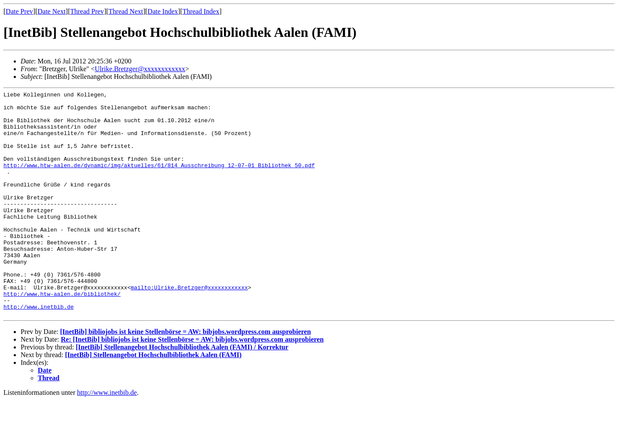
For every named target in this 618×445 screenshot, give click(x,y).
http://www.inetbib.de (38, 350)
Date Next (52, 11)
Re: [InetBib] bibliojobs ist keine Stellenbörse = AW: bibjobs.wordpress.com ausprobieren (192, 384)
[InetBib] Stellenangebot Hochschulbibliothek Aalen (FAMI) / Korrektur (182, 392)
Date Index (163, 11)
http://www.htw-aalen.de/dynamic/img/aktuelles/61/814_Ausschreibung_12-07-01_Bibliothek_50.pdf (159, 180)
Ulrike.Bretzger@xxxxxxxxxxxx (140, 68)
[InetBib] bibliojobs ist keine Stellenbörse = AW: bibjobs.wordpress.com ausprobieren (185, 376)
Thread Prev (87, 11)
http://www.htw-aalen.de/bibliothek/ (62, 335)
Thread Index (200, 11)
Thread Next (126, 11)
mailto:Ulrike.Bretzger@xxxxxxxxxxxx (189, 327)
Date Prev (19, 11)
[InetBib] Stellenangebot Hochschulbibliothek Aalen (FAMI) (153, 399)
